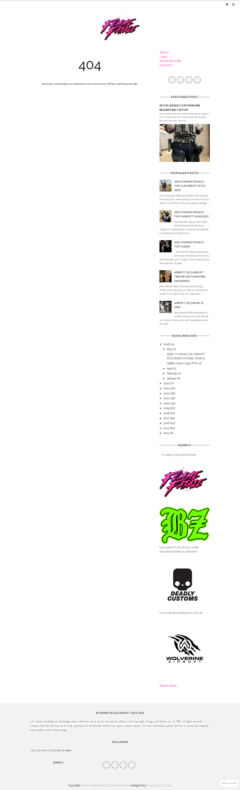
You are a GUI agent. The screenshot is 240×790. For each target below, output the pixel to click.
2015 (167, 428)
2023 (167, 388)
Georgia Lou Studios (159, 785)
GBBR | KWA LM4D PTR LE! (184, 363)
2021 (167, 398)
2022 (167, 393)
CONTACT (166, 65)
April (170, 368)
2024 (167, 383)
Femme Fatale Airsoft (94, 785)
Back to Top (229, 783)
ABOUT (164, 52)
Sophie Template (119, 785)
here (68, 750)
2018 (167, 413)
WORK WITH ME (170, 61)
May (170, 349)
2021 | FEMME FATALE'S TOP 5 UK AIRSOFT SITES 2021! (189, 186)
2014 (167, 433)
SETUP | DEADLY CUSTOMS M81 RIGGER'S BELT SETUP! (179, 107)
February (172, 373)
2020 (167, 403)
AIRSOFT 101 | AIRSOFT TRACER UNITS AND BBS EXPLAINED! (189, 276)
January (172, 378)
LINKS (163, 56)
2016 (167, 423)
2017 (167, 418)
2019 (167, 408)
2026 (167, 344)
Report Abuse (168, 685)
